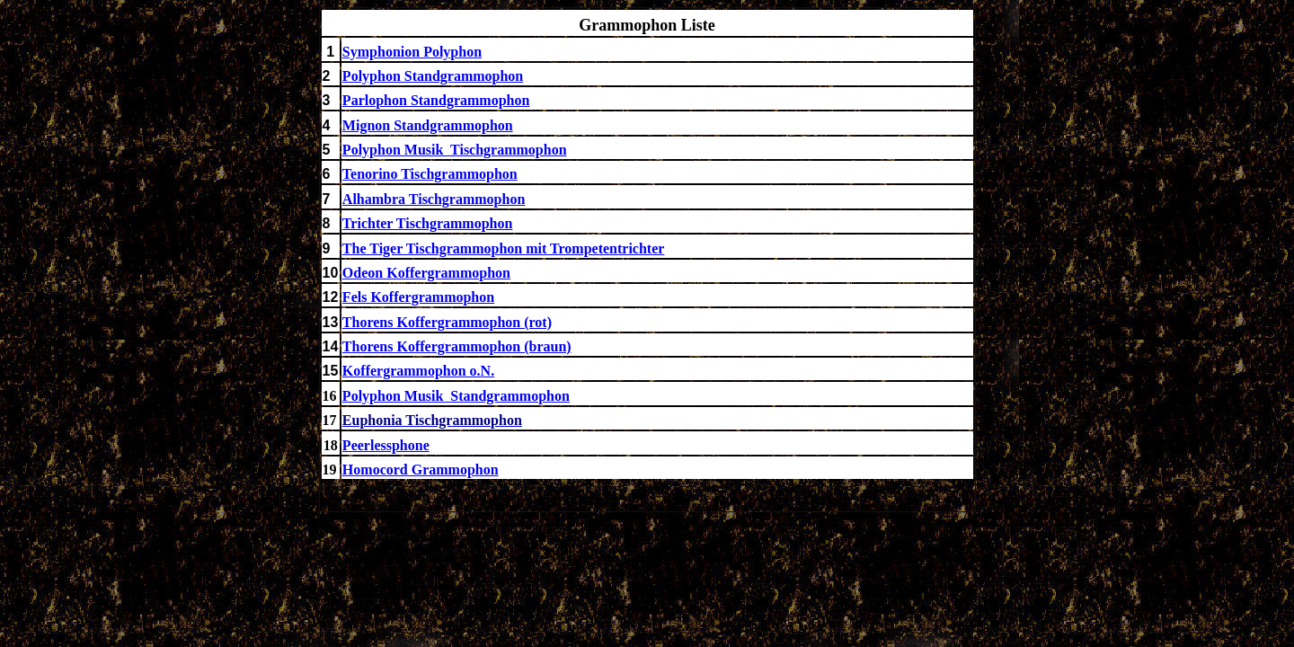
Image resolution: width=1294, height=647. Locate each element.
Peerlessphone (386, 445)
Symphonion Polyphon (412, 51)
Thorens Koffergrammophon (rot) (447, 322)
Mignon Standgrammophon (427, 125)
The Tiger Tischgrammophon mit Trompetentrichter (503, 248)
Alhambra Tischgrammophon (433, 199)
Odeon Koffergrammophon (426, 272)
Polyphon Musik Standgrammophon (456, 395)
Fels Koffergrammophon (418, 297)
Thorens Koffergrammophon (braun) (457, 346)
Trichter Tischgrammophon (427, 223)
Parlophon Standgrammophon (436, 100)
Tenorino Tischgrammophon (430, 174)
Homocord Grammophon (420, 469)
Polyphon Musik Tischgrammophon (454, 149)
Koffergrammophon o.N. (418, 370)
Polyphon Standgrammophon (432, 76)
